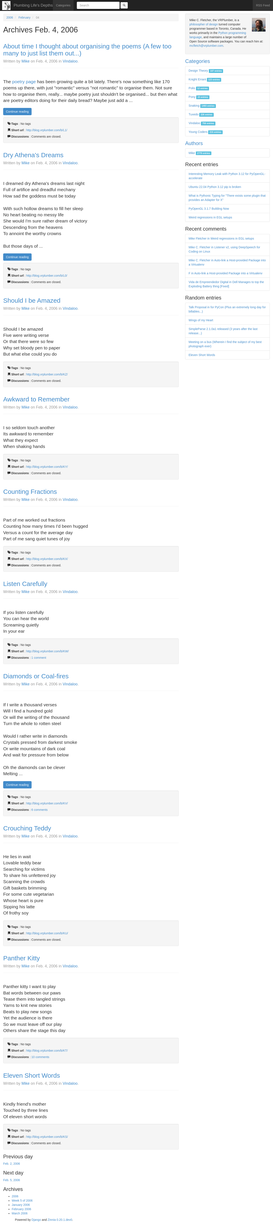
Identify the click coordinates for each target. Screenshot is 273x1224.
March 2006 (20, 1213)
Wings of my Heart (201, 320)
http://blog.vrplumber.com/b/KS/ (47, 1136)
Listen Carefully (25, 583)
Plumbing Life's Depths (33, 5)
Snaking (202, 105)
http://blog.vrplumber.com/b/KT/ (47, 1050)
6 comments (39, 809)
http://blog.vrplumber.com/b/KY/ (47, 466)
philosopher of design (203, 24)
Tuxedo (201, 114)
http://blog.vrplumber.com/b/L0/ (46, 275)
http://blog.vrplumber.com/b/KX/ (47, 559)
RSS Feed (263, 5)
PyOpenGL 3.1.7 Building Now (209, 208)
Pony (199, 97)
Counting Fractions (30, 491)
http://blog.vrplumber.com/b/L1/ (46, 130)
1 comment (38, 657)
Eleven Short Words (31, 1075)
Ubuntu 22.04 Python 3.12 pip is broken (215, 187)
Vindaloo (70, 61)
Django (36, 1219)
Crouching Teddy (27, 828)
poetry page (24, 81)
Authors (194, 143)
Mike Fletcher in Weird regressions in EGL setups (221, 238)
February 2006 (21, 1209)
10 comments (40, 1057)
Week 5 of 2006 (22, 1200)
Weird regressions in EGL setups (210, 217)
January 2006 (21, 1205)
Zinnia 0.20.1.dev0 (60, 1219)
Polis (199, 88)
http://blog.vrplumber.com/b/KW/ (47, 651)
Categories (63, 5)
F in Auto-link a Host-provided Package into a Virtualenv (225, 273)
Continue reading (17, 111)
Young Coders (206, 132)
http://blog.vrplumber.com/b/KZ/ (47, 374)
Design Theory (206, 70)
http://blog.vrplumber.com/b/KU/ (47, 933)
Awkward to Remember (36, 399)
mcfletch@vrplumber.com (206, 45)
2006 (9, 17)
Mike (26, 61)
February (24, 17)
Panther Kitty (21, 958)
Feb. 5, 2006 (11, 1180)
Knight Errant (205, 79)
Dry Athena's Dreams (33, 154)
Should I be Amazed (32, 300)
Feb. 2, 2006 (11, 1163)
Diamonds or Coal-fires (36, 676)
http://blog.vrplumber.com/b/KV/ (47, 803)
